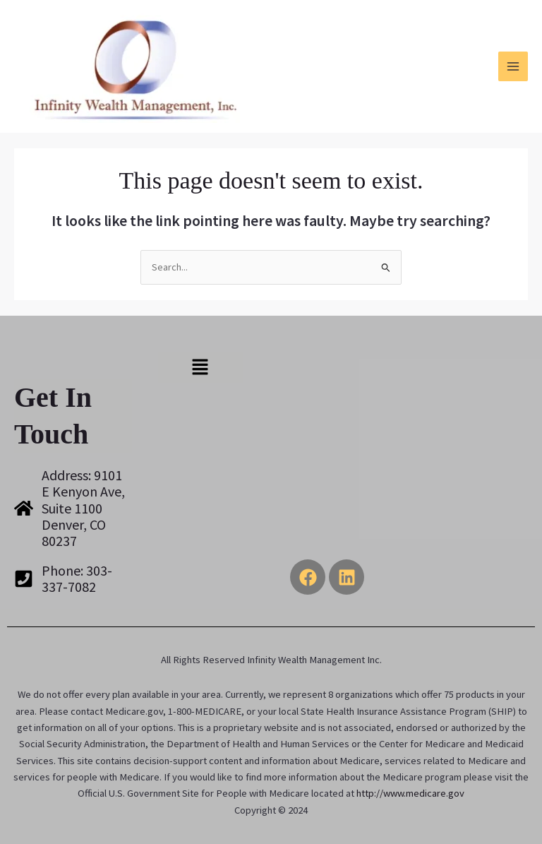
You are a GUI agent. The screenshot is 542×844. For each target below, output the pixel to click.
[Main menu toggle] (513, 66)
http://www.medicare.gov (410, 793)
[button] (200, 367)
